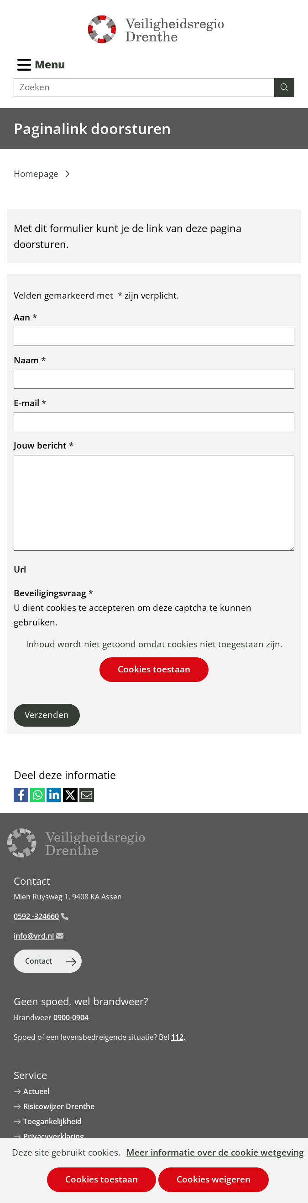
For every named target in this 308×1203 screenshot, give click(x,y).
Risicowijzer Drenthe (58, 1106)
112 (177, 1037)
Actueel (36, 1091)
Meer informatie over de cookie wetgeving (215, 1153)
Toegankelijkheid (52, 1121)
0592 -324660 (41, 916)
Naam (30, 360)
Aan (25, 317)
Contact (38, 961)
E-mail (30, 403)
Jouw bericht (43, 445)
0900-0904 (71, 1017)
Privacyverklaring (53, 1136)
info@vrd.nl (38, 936)
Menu (50, 64)
